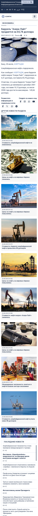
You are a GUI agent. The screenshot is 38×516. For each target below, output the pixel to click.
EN (7, 9)
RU (4, 9)
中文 (23, 9)
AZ (2, 9)
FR (12, 9)
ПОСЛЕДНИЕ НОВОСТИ (14, 442)
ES (15, 9)
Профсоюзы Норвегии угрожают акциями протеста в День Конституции (19, 474)
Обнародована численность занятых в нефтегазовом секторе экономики (17, 385)
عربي (18, 9)
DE (10, 9)
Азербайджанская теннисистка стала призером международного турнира (17, 447)
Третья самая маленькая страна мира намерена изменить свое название (17, 483)
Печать (18, 35)
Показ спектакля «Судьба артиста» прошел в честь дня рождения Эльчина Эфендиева (18, 511)
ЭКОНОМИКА (8, 23)
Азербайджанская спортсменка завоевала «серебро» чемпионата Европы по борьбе (19, 466)
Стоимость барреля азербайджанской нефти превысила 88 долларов (17, 247)
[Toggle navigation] (33, 16)
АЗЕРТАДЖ (19, 64)
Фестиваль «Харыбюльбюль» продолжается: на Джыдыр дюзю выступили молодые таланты (16, 456)
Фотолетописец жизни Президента (16, 490)
